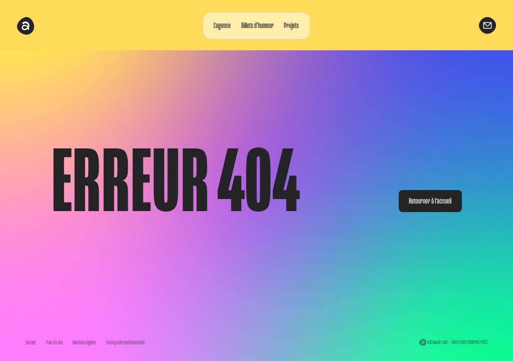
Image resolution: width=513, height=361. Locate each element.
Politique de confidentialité (125, 342)
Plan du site (54, 342)
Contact (31, 342)
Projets (291, 25)
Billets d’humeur (257, 25)
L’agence (222, 25)
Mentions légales (84, 342)
